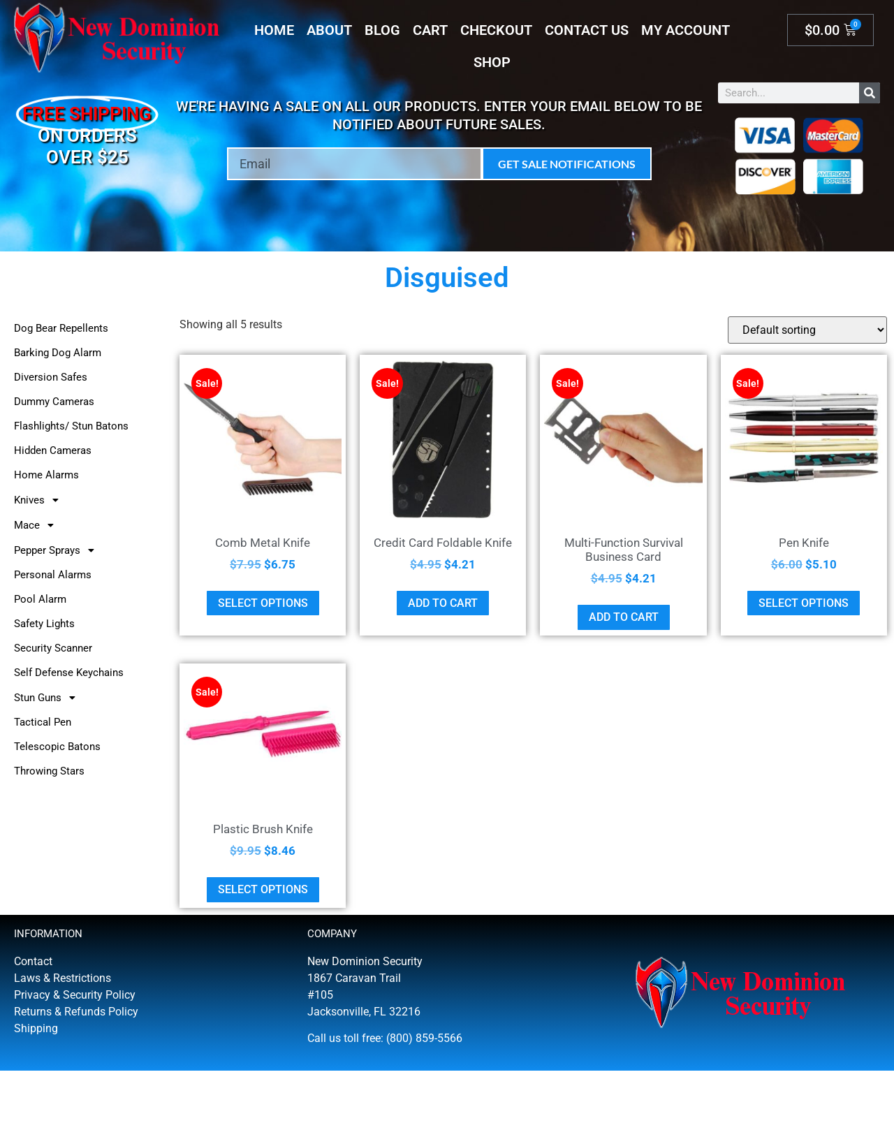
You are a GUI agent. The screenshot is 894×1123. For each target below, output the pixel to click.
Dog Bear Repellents (61, 328)
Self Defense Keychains (69, 672)
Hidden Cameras (52, 450)
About (329, 30)
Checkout (496, 30)
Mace (37, 525)
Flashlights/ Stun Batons (71, 426)
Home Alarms (46, 475)
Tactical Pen (42, 722)
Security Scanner (53, 648)
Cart (430, 30)
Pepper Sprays (58, 550)
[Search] (869, 92)
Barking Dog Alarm (57, 352)
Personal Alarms (52, 574)
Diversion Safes (50, 377)
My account (685, 30)
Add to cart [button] (443, 603)
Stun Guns (48, 697)
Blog (382, 30)
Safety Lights (44, 623)
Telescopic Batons (57, 746)
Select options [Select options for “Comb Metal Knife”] (263, 603)
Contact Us (587, 30)
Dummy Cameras (54, 401)
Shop (492, 62)
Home (274, 30)
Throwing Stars (49, 771)
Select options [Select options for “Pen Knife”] (804, 603)
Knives (40, 500)
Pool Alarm (40, 599)
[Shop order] (807, 330)
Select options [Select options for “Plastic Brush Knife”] (263, 889)
